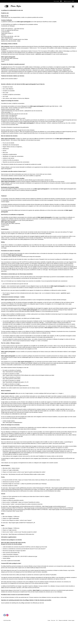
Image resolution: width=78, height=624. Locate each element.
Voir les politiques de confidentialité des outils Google (13, 413)
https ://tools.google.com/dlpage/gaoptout (12, 422)
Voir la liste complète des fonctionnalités (10, 560)
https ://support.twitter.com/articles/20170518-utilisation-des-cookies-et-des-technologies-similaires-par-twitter (28, 375)
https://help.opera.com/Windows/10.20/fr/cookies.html (21, 534)
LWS (6, 28)
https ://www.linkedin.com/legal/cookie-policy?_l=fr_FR (15, 382)
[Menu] (73, 6)
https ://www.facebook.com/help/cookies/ (12, 371)
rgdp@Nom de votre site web (16, 436)
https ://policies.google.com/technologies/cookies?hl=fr (15, 385)
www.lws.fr (10, 28)
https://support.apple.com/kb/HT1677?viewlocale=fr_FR (22, 522)
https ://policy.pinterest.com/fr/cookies (11, 378)
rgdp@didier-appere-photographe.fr (43, 54)
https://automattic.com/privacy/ (51, 237)
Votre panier (69, 1)
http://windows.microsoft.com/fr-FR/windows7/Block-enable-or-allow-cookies (27, 474)
